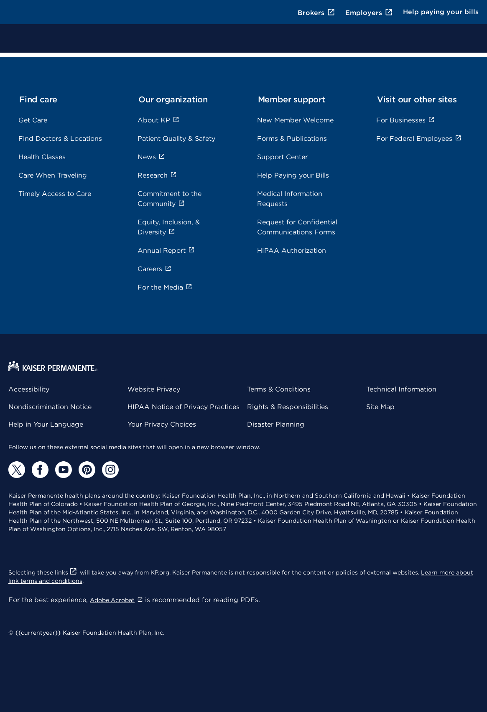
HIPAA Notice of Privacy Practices (183, 407)
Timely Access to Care (54, 194)
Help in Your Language (45, 424)
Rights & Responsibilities (287, 407)
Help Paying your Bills (293, 175)
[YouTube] (63, 469)
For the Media (165, 287)
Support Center (282, 157)
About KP (158, 120)
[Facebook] (40, 469)
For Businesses (405, 120)
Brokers (316, 13)
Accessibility (28, 389)
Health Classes (42, 157)
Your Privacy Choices (161, 424)
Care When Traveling (52, 175)
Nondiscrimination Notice (50, 407)
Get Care (32, 120)
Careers (154, 269)
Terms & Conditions (279, 389)
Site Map (380, 407)
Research (157, 175)
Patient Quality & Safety (176, 138)
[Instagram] (110, 469)
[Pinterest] (87, 469)
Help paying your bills (441, 12)
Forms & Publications (292, 138)
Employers (369, 13)
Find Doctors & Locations (60, 138)
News (151, 157)
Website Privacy (153, 389)
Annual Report (166, 250)
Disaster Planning (275, 424)
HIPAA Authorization (291, 250)
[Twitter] (16, 469)
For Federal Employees (419, 138)
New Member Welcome (295, 120)
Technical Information (401, 389)
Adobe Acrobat (116, 600)
